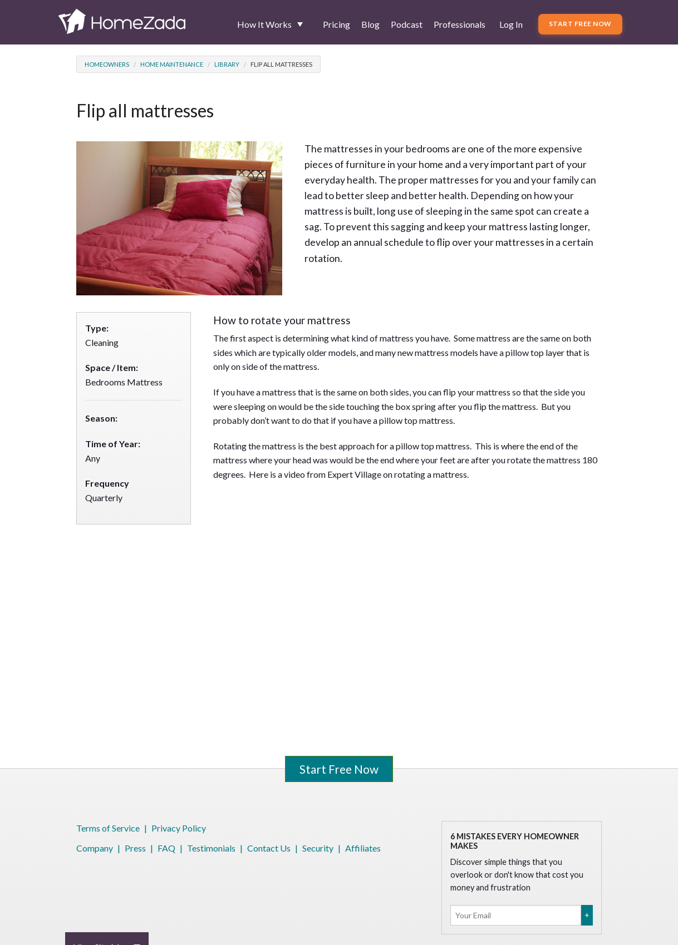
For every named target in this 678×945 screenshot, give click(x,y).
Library (226, 64)
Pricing (336, 24)
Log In (511, 24)
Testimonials (211, 848)
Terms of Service (108, 828)
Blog (370, 24)
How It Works (264, 24)
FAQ (166, 848)
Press (135, 848)
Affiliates (363, 848)
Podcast (406, 24)
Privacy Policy (178, 828)
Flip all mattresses (281, 64)
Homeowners (107, 64)
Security (317, 848)
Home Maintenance (171, 64)
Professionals (459, 24)
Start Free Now (580, 23)
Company (94, 848)
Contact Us (269, 848)
